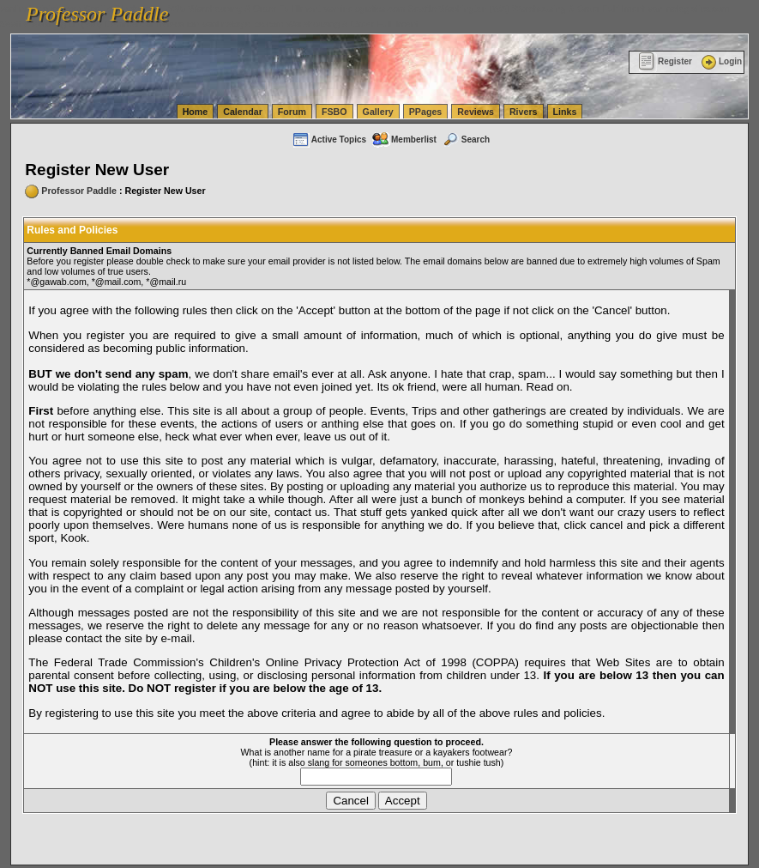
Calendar (242, 111)
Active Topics (329, 139)
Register (665, 61)
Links (565, 111)
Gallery (378, 111)
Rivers (523, 111)
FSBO (334, 111)
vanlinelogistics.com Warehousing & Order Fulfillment (310, 24)
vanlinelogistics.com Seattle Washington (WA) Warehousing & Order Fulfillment (484, 8)
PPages (426, 111)
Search (466, 139)
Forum (292, 111)
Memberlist (404, 139)
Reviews (475, 111)
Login (720, 61)
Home (195, 111)
